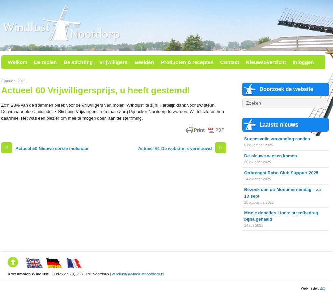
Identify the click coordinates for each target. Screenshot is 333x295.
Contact (229, 62)
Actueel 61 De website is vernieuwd (182, 148)
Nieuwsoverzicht (266, 62)
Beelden (144, 62)
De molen (45, 62)
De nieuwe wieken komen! (271, 155)
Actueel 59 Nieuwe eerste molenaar (45, 148)
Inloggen (303, 62)
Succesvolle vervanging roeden (277, 138)
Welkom (17, 62)
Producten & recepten (187, 62)
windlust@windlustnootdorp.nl (138, 274)
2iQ (322, 288)
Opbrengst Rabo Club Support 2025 (281, 172)
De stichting (78, 62)
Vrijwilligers (113, 62)
